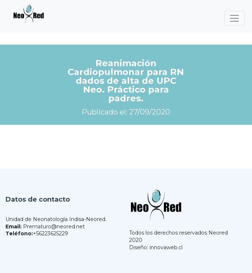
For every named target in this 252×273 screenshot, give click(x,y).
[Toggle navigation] (234, 18)
